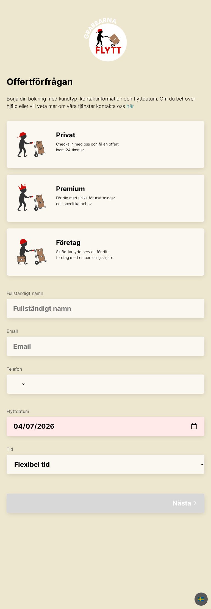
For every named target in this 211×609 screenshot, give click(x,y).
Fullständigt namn (105, 304)
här (130, 106)
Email (105, 342)
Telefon (105, 380)
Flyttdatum (105, 422)
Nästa (185, 503)
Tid (105, 460)
